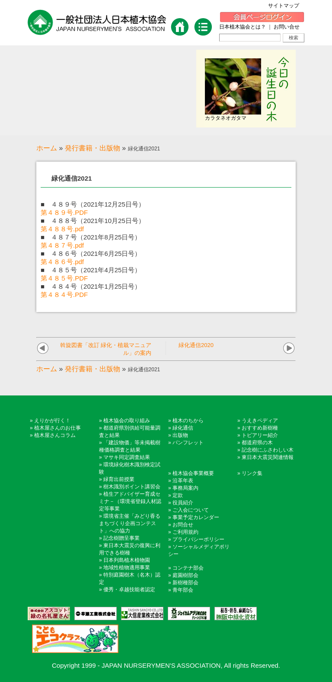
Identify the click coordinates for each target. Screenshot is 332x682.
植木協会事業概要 (193, 473)
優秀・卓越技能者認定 (129, 589)
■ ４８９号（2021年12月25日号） (93, 204)
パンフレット (188, 443)
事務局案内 (185, 488)
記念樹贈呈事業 (121, 538)
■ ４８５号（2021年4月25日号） (91, 270)
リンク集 (252, 473)
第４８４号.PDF (64, 294)
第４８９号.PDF (64, 212)
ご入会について (190, 510)
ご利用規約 (185, 532)
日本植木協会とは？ (242, 27)
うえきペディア (260, 420)
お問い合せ (287, 27)
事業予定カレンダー (195, 517)
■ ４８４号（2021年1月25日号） (91, 286)
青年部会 (182, 590)
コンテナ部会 (188, 568)
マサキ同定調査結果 (126, 457)
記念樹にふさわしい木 (268, 450)
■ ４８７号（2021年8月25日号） (91, 237)
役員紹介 (182, 503)
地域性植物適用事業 (126, 567)
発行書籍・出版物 (92, 148)
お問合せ (182, 525)
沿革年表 (182, 481)
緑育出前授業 (118, 479)
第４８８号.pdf (62, 229)
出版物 (180, 435)
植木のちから (188, 420)
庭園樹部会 (185, 575)
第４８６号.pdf (62, 261)
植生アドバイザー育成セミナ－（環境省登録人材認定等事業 (130, 501)
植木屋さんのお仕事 (57, 428)
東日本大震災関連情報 (268, 457)
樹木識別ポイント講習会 (131, 487)
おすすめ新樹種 (260, 428)
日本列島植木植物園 (126, 560)
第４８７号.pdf (62, 245)
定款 (177, 495)
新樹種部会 (185, 583)
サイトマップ (286, 6)
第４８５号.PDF (64, 278)
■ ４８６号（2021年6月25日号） (91, 253)
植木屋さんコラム (55, 435)
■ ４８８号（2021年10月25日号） (93, 220)
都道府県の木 (257, 443)
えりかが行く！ (52, 420)
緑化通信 (182, 428)
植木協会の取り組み (126, 420)
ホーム (46, 148)
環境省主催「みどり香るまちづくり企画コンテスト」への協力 (129, 523)
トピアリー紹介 (260, 435)
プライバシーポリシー (198, 539)
